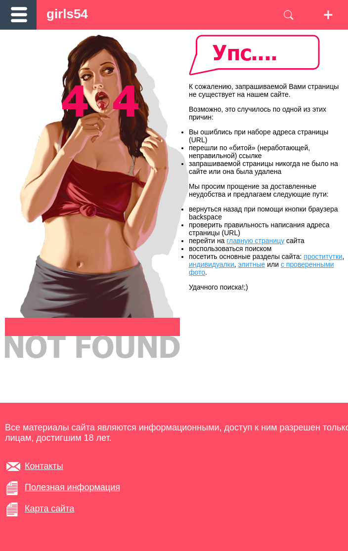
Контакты (44, 466)
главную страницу (255, 241)
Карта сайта (49, 508)
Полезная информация (72, 487)
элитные (251, 264)
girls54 (67, 13)
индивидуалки (211, 264)
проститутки (323, 256)
